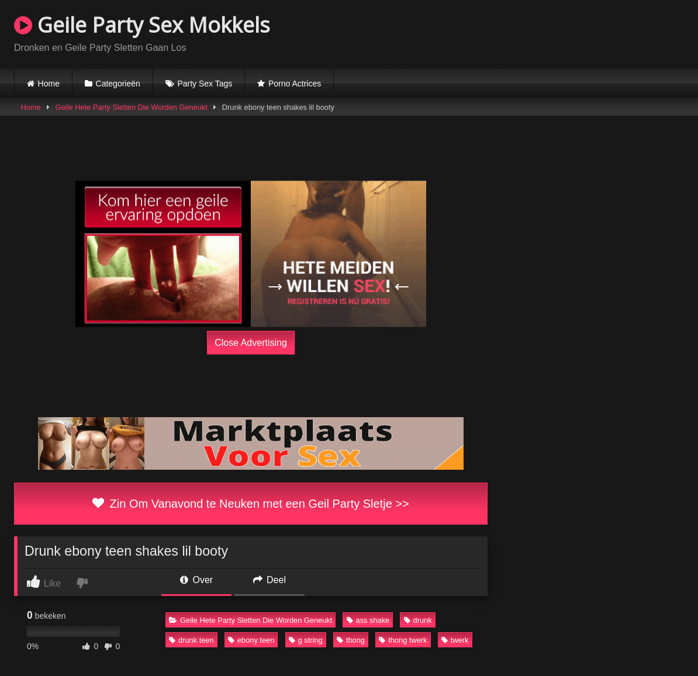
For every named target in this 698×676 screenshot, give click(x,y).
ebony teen (251, 640)
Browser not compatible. (547, 32)
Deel (269, 580)
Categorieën (118, 83)
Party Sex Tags (204, 83)
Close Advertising (251, 342)
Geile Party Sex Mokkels (142, 25)
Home (49, 83)
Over (196, 580)
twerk (455, 640)
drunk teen (191, 640)
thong (351, 640)
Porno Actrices (294, 83)
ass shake (368, 620)
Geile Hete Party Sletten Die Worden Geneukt (132, 107)
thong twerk (403, 640)
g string (306, 640)
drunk (418, 620)
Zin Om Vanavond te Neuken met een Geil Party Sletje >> (250, 503)
